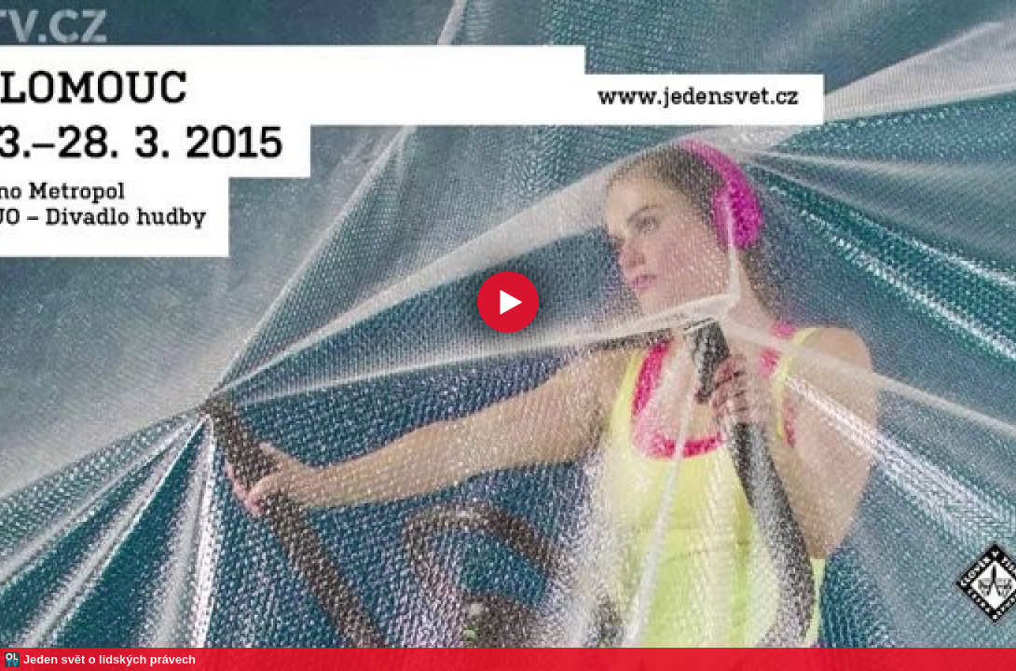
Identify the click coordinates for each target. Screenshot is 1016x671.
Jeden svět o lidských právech (109, 659)
